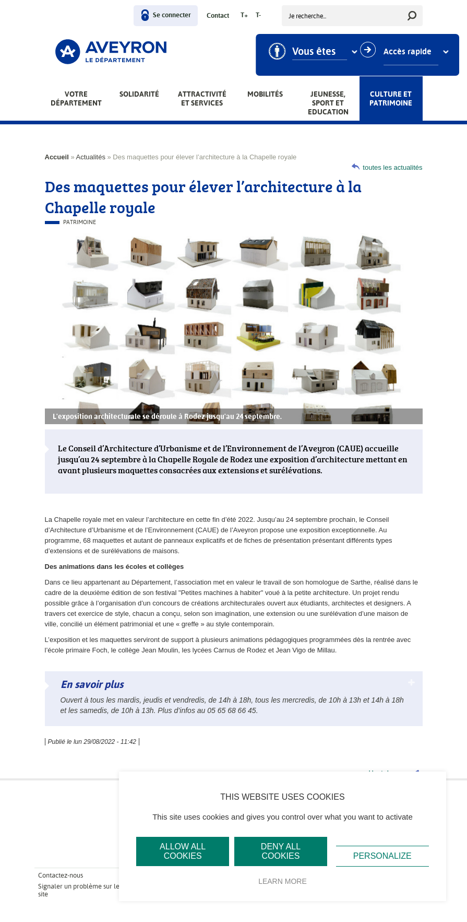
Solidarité (139, 94)
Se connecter (172, 15)
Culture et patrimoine (390, 98)
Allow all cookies (183, 851)
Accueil (57, 157)
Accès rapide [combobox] (412, 52)
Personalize (382, 855)
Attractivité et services (202, 98)
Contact (218, 16)
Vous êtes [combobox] (318, 51)
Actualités (90, 157)
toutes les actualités (392, 167)
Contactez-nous (60, 875)
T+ (244, 15)
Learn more (282, 881)
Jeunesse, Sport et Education (328, 103)
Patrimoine (79, 222)
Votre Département (76, 98)
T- (258, 15)
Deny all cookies (281, 851)
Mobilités (265, 94)
